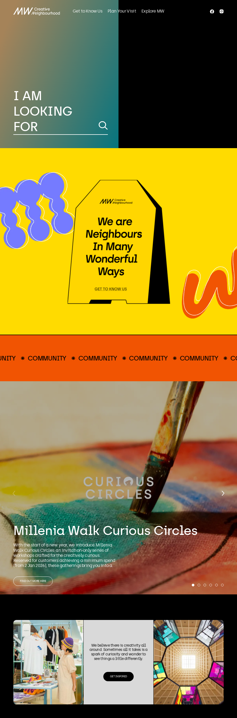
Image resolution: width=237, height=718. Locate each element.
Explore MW (152, 11)
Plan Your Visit (122, 11)
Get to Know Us (87, 11)
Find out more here (33, 581)
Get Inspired (118, 676)
